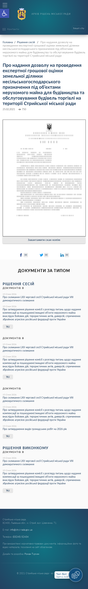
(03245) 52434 (21, 536)
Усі (8, 326)
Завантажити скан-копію (44, 239)
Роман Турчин (32, 554)
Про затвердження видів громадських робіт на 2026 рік (35, 428)
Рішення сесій (26, 42)
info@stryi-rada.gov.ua (21, 529)
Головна (8, 42)
